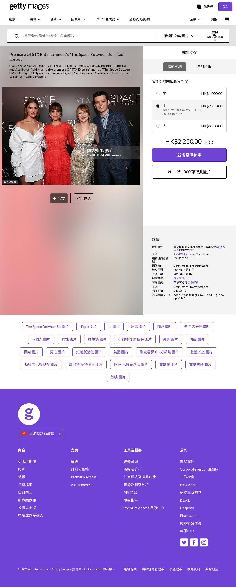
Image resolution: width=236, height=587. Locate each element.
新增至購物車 (189, 155)
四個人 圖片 (41, 339)
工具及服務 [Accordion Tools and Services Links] (133, 450)
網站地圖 (211, 569)
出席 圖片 (138, 326)
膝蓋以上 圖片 (201, 352)
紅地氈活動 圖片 (89, 352)
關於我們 (187, 462)
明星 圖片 (197, 339)
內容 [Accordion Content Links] (21, 450)
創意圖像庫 (27, 500)
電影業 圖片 (168, 364)
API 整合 (130, 492)
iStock (185, 500)
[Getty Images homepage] (29, 6)
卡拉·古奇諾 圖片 (197, 326)
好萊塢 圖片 (97, 339)
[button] (71, 136)
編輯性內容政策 (153, 569)
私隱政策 (175, 569)
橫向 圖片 (31, 352)
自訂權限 (204, 66)
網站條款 (130, 569)
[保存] (59, 198)
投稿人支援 (27, 508)
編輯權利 (174, 66)
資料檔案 (25, 485)
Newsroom (188, 485)
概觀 (74, 462)
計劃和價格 (80, 469)
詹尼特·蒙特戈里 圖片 (86, 364)
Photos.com (189, 515)
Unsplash (187, 508)
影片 (21, 469)
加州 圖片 (164, 326)
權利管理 (179, 278)
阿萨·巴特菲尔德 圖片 (131, 364)
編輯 (21, 477)
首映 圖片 (118, 377)
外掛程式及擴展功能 (140, 477)
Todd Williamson (184, 254)
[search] (18, 35)
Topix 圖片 (88, 326)
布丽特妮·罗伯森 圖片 (135, 339)
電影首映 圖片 (200, 364)
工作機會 (187, 477)
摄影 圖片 (170, 339)
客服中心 (187, 531)
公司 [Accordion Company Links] (183, 450)
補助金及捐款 (191, 492)
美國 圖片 (120, 352)
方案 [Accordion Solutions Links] (74, 450)
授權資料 (193, 569)
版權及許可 (133, 469)
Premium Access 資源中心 (144, 508)
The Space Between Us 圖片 (47, 326)
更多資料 (193, 282)
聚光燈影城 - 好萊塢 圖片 (159, 352)
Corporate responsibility (199, 469)
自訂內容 (25, 492)
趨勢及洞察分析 (136, 485)
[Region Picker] (40, 434)
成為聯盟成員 (191, 523)
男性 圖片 (57, 352)
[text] (89, 35)
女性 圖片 (69, 339)
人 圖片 (114, 326)
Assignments (81, 485)
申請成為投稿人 (30, 515)
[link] (180, 282)
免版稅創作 (27, 462)
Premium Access (84, 477)
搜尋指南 (131, 500)
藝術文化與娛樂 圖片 (41, 364)
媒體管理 (131, 462)
